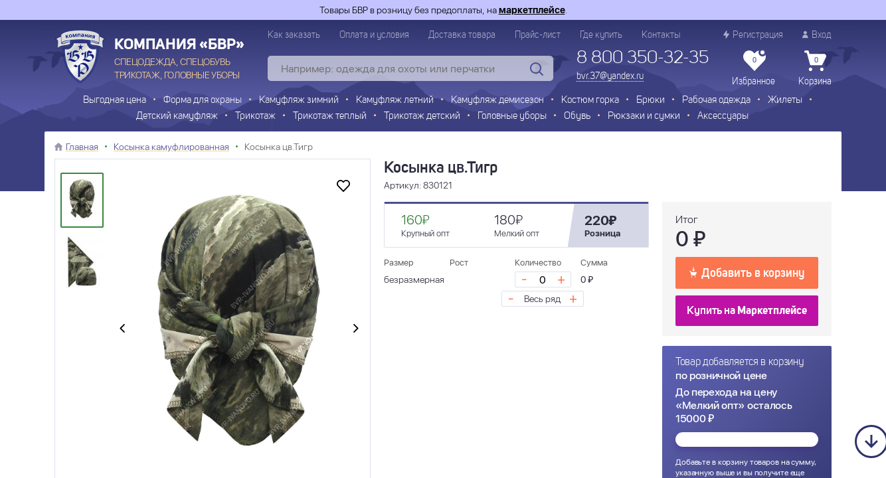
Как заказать (294, 35)
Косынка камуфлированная (171, 146)
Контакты (661, 35)
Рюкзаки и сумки (644, 116)
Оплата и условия (374, 35)
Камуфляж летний (395, 101)
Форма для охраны (202, 101)
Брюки (650, 101)
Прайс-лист (538, 35)
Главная (82, 146)
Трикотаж (255, 116)
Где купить (601, 35)
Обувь (577, 116)
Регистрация (753, 35)
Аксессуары (723, 116)
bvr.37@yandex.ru (610, 76)
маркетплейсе (532, 10)
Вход (817, 35)
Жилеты (785, 101)
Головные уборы (512, 116)
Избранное (753, 68)
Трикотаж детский (422, 116)
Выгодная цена (114, 101)
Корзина (815, 68)
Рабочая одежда (716, 101)
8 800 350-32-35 (642, 58)
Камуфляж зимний (299, 101)
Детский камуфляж (177, 116)
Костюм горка (590, 101)
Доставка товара (461, 35)
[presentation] (122, 329)
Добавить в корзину (746, 272)
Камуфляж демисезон (497, 101)
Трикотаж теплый (330, 116)
